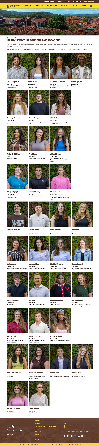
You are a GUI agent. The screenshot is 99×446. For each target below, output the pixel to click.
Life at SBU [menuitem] (64, 5)
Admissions (23, 37)
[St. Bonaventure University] (13, 6)
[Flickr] (72, 436)
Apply (12, 426)
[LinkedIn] (79, 436)
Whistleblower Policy (33, 444)
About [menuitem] (84, 5)
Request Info (16, 430)
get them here (74, 431)
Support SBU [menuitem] (77, 1)
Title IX (22, 444)
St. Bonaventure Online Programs (47, 437)
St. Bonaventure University (13, 37)
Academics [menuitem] (28, 5)
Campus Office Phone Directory (46, 426)
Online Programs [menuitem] (49, 1)
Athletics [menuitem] (75, 5)
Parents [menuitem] (60, 1)
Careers (38, 431)
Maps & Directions (41, 429)
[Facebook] (64, 436)
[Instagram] (75, 436)
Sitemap (45, 444)
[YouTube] (82, 436)
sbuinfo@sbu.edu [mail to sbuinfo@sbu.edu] (84, 431)
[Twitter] (68, 436)
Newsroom (39, 421)
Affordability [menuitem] (52, 5)
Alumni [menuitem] (68, 1)
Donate (37, 434)
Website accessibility (57, 444)
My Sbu (37, 439)
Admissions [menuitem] (39, 5)
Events (37, 423)
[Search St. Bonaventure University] (91, 5)
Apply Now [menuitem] (89, 1)
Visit (28, 37)
